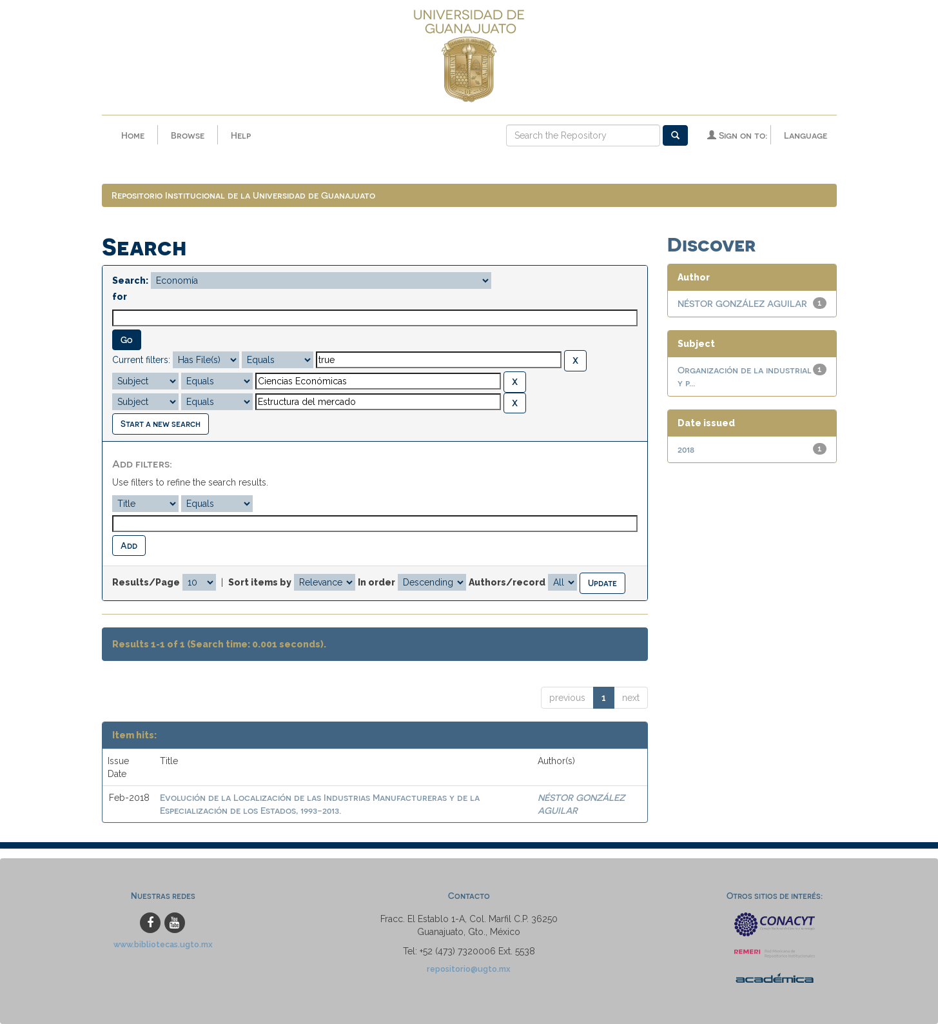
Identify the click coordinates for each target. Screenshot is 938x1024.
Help (241, 135)
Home (132, 135)
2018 (686, 449)
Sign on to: (737, 135)
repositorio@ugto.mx (469, 969)
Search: (130, 280)
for (119, 296)
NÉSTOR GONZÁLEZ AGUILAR (742, 303)
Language (805, 135)
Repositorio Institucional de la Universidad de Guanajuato (243, 195)
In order (376, 582)
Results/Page (146, 582)
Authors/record (507, 582)
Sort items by (259, 582)
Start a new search (160, 423)
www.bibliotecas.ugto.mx (163, 944)
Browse (187, 135)
